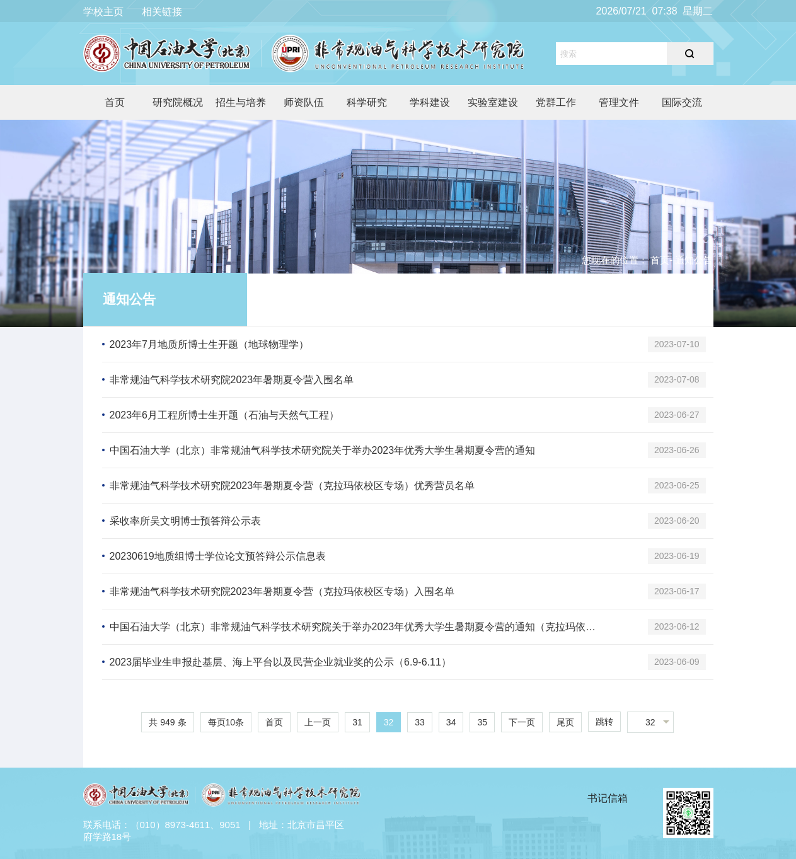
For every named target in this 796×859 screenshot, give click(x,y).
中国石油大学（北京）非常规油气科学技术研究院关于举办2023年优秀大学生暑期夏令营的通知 (323, 450)
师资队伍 (304, 102)
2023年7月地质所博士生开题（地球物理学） (209, 344)
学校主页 (103, 11)
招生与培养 (241, 102)
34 (451, 722)
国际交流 (682, 102)
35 (482, 722)
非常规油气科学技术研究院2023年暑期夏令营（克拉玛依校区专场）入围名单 (282, 591)
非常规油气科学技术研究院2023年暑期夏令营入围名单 (232, 379)
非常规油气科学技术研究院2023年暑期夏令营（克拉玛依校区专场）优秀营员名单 (292, 485)
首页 (115, 102)
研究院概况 (178, 102)
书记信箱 (607, 798)
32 (389, 722)
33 (420, 722)
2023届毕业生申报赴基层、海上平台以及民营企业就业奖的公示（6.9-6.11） (280, 662)
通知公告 (129, 299)
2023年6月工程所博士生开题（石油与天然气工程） (225, 415)
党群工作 (556, 102)
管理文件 (619, 102)
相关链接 (162, 11)
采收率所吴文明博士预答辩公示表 (185, 521)
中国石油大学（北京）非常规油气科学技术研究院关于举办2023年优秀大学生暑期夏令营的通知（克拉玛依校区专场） (357, 626)
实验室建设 (493, 102)
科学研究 (367, 102)
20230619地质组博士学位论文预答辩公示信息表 (218, 556)
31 (357, 722)
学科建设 (430, 102)
